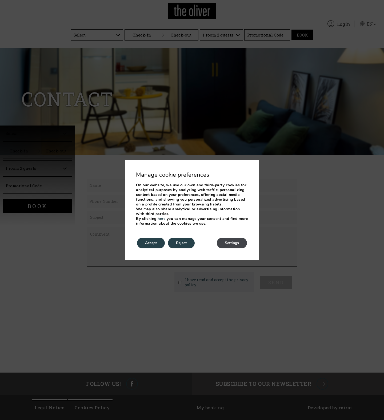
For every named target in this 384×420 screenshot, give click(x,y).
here (161, 218)
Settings (232, 242)
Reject (181, 242)
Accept (151, 242)
